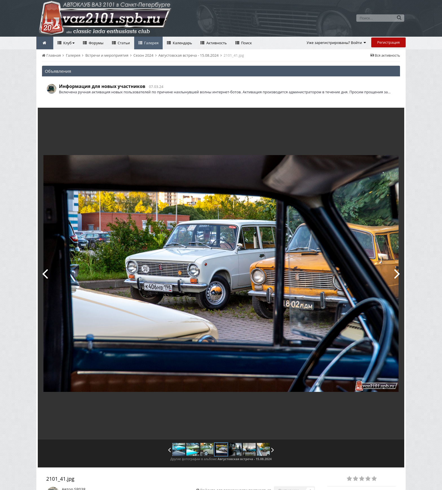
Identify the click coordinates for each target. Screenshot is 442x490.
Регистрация (388, 42)
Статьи (123, 42)
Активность (216, 42)
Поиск (246, 42)
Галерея (151, 42)
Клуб (68, 42)
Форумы (95, 42)
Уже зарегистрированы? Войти (336, 42)
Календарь (182, 42)
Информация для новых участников (102, 86)
